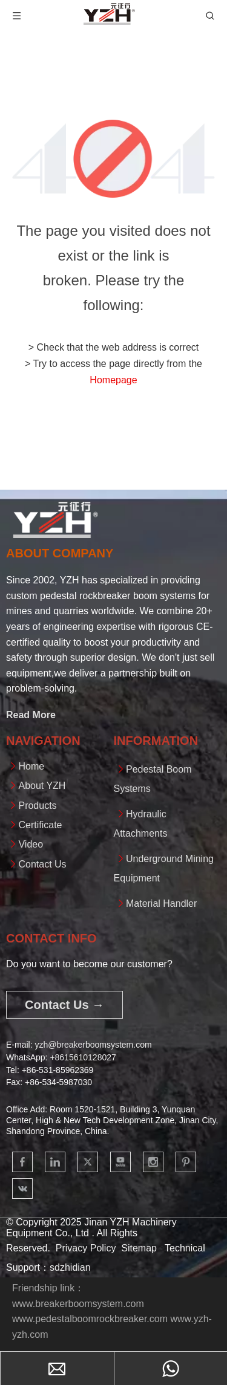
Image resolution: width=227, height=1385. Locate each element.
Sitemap (139, 1248)
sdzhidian (70, 1267)
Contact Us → (64, 1004)
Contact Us (42, 864)
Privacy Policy (86, 1248)
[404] (113, 159)
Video (30, 844)
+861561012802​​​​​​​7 (83, 1057)
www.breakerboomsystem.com (78, 1304)
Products (37, 805)
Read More (31, 715)
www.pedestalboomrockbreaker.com (90, 1319)
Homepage (113, 380)
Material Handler (161, 903)
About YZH (41, 785)
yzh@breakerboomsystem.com (93, 1044)
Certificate (40, 825)
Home (31, 766)
